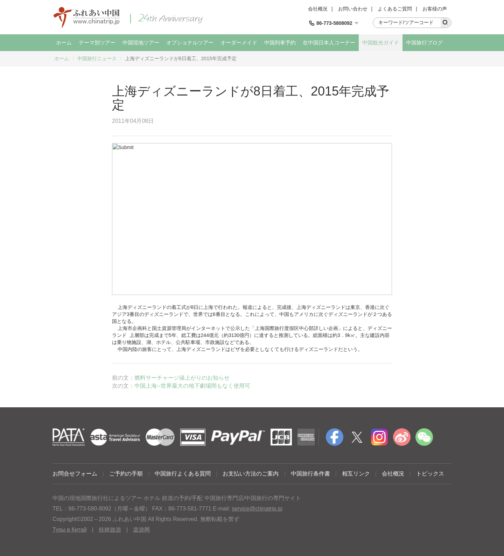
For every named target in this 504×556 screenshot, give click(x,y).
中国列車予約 (280, 42)
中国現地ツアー (140, 42)
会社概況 (318, 9)
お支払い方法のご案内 (251, 474)
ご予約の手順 (126, 474)
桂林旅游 (110, 530)
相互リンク (356, 474)
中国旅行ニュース (97, 58)
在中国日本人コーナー (329, 42)
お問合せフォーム (74, 474)
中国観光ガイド (380, 42)
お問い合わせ (353, 9)
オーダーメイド (238, 42)
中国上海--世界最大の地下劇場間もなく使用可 (192, 386)
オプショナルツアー (190, 42)
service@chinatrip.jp (257, 509)
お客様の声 (434, 9)
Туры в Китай (69, 530)
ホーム (64, 42)
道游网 (141, 530)
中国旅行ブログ (424, 42)
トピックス (430, 474)
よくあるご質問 (395, 9)
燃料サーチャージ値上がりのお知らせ (182, 378)
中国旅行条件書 (310, 474)
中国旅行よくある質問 (183, 474)
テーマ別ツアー (97, 42)
